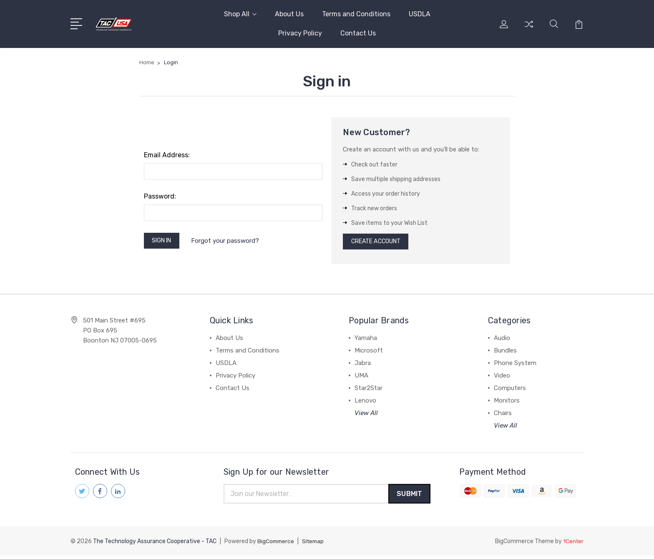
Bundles (505, 353)
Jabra (363, 365)
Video (502, 378)
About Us (289, 14)
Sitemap (315, 544)
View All (366, 415)
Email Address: (167, 155)
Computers (510, 390)
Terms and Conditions (356, 14)
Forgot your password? (230, 241)
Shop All (240, 14)
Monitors (507, 403)
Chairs (503, 415)
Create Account (379, 243)
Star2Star (368, 390)
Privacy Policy (300, 33)
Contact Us (358, 33)
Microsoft (369, 353)
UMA (361, 378)
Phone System (515, 365)
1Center (573, 544)
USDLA (419, 14)
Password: (160, 196)
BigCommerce (276, 544)
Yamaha (366, 340)
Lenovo (365, 403)
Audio (502, 340)
